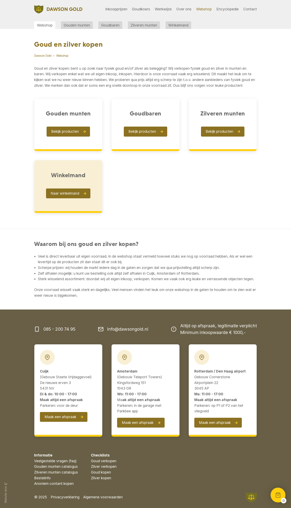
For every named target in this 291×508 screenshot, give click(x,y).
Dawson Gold (42, 55)
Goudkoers (141, 9)
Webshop (204, 9)
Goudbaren (110, 25)
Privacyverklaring (65, 497)
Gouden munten (77, 25)
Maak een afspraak (60, 417)
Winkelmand (178, 25)
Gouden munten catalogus (56, 466)
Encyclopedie (227, 9)
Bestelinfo (42, 478)
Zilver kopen (101, 478)
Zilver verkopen (104, 466)
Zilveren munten (144, 25)
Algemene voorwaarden (103, 497)
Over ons (184, 9)
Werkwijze (163, 9)
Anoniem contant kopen (54, 483)
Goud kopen (101, 472)
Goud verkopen (103, 461)
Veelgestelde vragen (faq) (55, 461)
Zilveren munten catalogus (56, 472)
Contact (250, 9)
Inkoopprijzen (116, 9)
